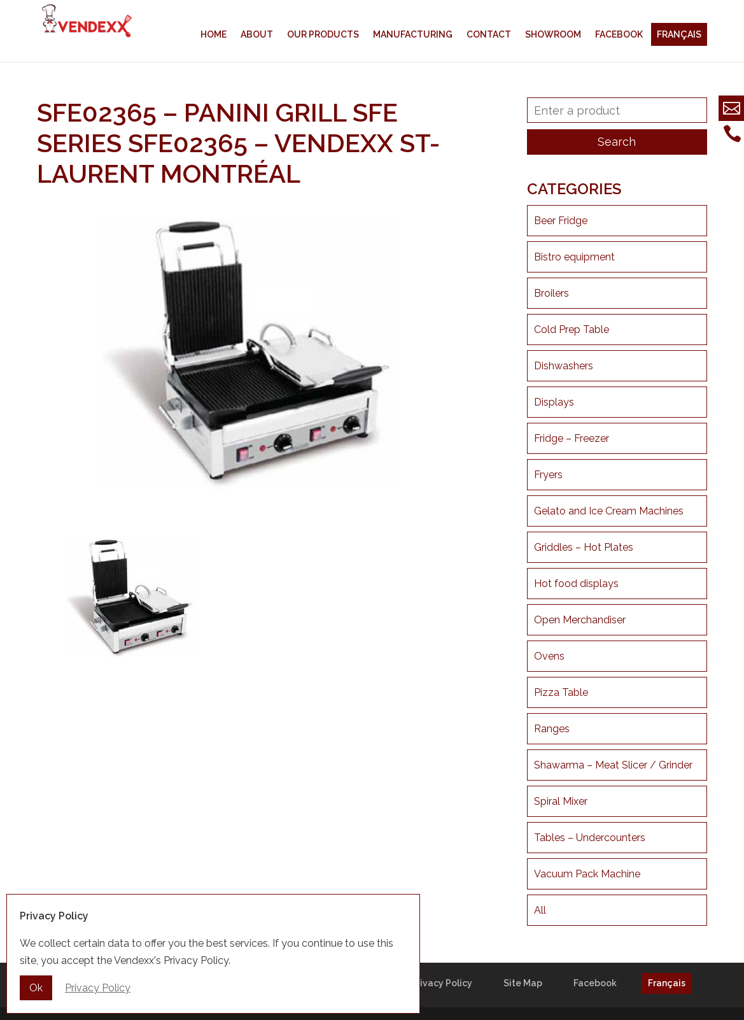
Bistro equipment (574, 257)
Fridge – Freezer (571, 438)
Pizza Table (561, 692)
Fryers (548, 475)
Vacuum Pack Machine (587, 874)
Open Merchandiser (580, 620)
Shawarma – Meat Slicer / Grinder (613, 765)
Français (679, 34)
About (257, 34)
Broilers (551, 293)
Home (213, 34)
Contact (489, 34)
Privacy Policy (441, 983)
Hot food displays (576, 583)
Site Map (522, 983)
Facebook (619, 34)
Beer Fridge (560, 221)
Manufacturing (413, 34)
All (540, 910)
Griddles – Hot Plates (583, 547)
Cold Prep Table (571, 329)
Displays (554, 402)
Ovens (549, 656)
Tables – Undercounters (589, 838)
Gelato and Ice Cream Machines (609, 511)
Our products (323, 34)
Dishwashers (563, 366)
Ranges (552, 729)
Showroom (553, 34)
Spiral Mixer (560, 801)
